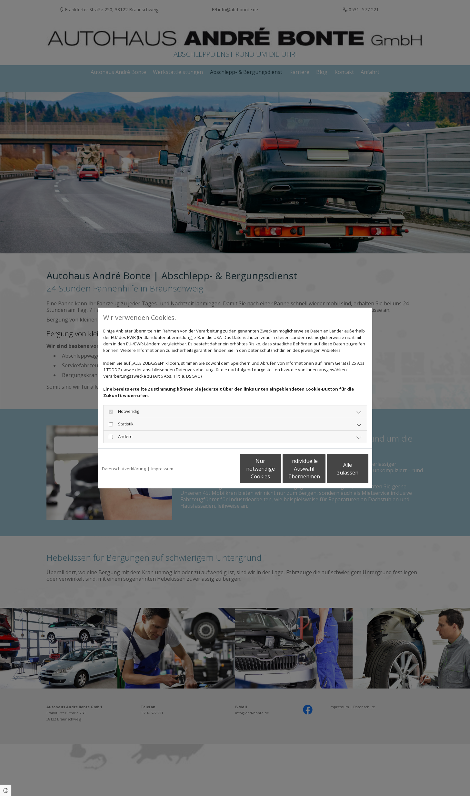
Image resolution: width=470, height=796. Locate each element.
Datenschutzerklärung (124, 469)
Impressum (162, 469)
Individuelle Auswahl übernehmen (277, 468)
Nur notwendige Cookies (216, 468)
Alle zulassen (338, 468)
